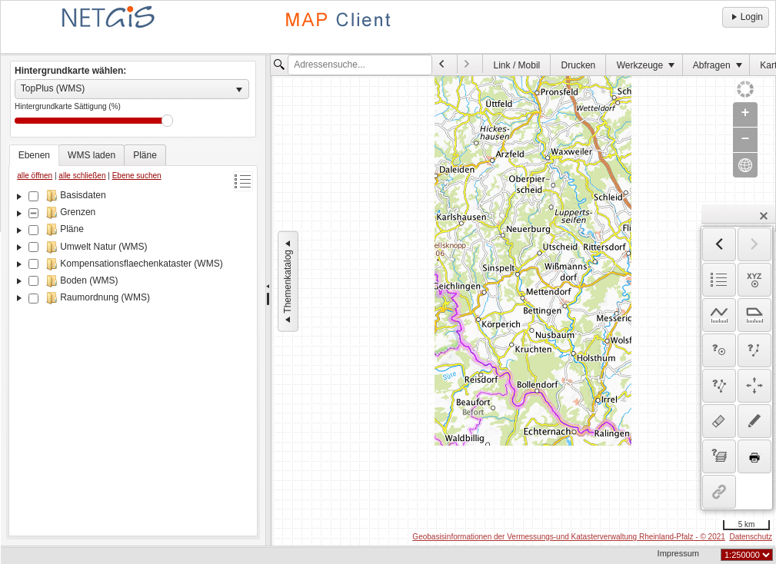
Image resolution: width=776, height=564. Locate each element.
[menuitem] (445, 64)
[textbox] (359, 65)
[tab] (34, 155)
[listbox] (132, 89)
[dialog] (736, 368)
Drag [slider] (167, 120)
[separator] (268, 300)
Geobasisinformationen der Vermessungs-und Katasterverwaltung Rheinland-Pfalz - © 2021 (568, 536)
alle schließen (81, 175)
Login (745, 17)
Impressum (678, 553)
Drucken (578, 65)
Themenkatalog (287, 281)
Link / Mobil (517, 65)
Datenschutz (750, 536)
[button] (763, 215)
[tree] (133, 359)
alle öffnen (34, 175)
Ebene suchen (137, 175)
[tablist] (133, 340)
